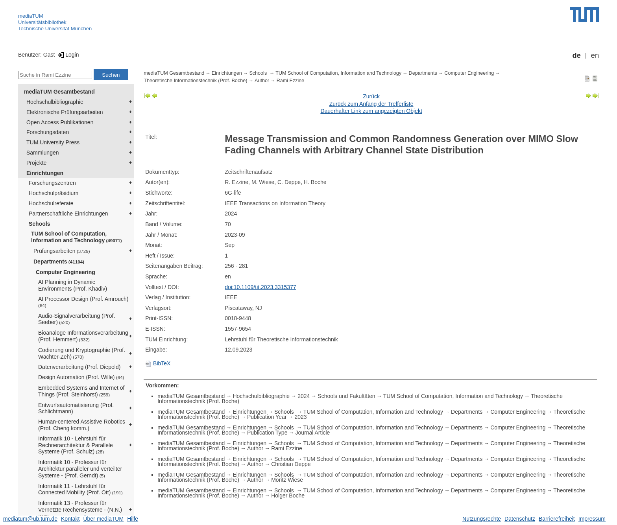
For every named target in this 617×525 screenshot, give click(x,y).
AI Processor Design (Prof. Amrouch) (83, 302)
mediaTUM (30, 16)
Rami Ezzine (291, 80)
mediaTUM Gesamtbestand (59, 91)
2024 (303, 396)
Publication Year (266, 417)
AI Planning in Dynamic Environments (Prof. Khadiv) (72, 285)
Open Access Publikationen (59, 122)
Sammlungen (42, 152)
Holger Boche (288, 495)
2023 (300, 417)
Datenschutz (519, 519)
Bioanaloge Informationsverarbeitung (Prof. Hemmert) (83, 336)
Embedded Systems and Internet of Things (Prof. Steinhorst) (81, 391)
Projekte (36, 163)
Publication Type (267, 432)
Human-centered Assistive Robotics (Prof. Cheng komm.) (81, 424)
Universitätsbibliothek (42, 22)
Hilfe (132, 519)
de (577, 55)
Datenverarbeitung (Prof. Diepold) (79, 367)
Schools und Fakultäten (346, 396)
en (595, 55)
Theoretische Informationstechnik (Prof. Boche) (195, 80)
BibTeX (157, 363)
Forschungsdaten (47, 132)
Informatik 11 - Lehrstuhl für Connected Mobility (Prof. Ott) (80, 489)
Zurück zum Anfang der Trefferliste (371, 104)
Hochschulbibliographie (54, 102)
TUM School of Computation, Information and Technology (76, 236)
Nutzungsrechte (481, 519)
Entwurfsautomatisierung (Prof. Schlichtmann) (76, 408)
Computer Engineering (65, 272)
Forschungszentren (52, 183)
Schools (39, 224)
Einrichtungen (44, 173)
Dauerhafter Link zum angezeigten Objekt (371, 111)
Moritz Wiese (287, 480)
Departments (58, 261)
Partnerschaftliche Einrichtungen (68, 213)
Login (67, 55)
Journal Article (312, 432)
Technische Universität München (55, 28)
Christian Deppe (290, 464)
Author (262, 80)
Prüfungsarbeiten (61, 251)
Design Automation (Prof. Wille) (81, 377)
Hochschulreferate (51, 203)
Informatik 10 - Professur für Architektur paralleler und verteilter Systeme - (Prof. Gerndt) (80, 469)
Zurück (371, 96)
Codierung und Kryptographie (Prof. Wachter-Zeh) (81, 353)
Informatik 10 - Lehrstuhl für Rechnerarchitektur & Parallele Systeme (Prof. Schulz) (75, 445)
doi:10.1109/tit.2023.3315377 (260, 287)
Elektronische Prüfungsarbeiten (64, 112)
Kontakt (70, 519)
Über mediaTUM (103, 519)
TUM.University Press (52, 142)
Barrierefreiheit (557, 519)
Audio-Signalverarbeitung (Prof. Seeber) (76, 319)
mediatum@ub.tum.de (30, 519)
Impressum (592, 519)
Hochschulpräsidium (53, 193)
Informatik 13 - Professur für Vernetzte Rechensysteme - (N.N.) (80, 509)
